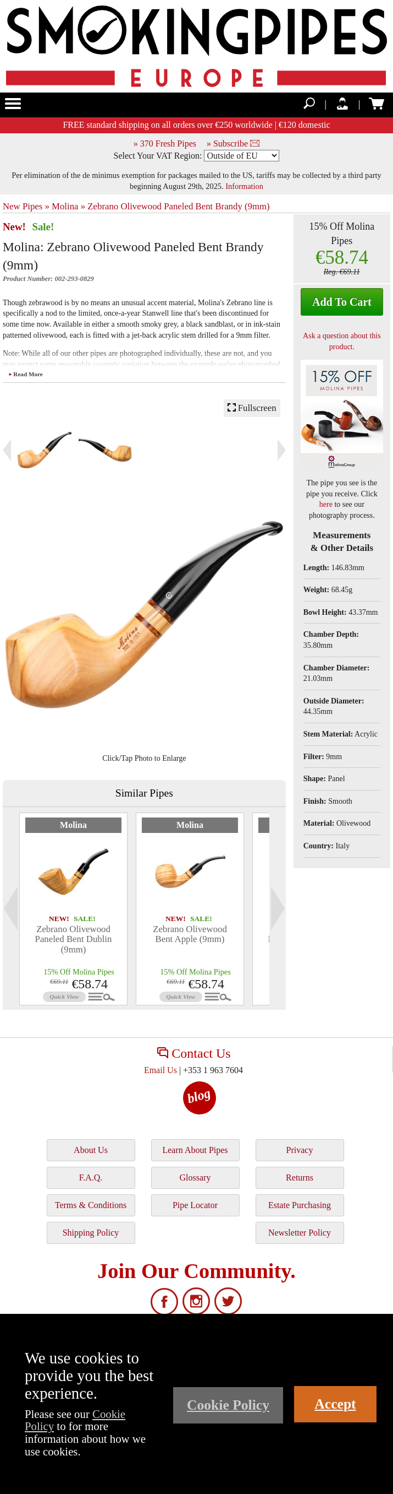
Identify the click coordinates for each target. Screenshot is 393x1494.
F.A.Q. (91, 1177)
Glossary (195, 1177)
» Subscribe (233, 143)
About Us (91, 1150)
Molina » (68, 206)
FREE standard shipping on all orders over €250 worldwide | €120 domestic (196, 124)
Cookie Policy (228, 1405)
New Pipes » (26, 206)
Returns (299, 1177)
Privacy (299, 1150)
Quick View (64, 996)
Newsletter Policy (299, 1232)
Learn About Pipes (195, 1150)
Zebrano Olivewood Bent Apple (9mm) (190, 934)
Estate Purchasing (299, 1205)
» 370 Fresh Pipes (165, 143)
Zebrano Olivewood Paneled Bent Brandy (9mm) (178, 206)
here (326, 504)
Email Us (160, 1070)
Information (244, 186)
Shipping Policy (91, 1232)
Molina (73, 825)
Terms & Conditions (90, 1205)
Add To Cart (342, 302)
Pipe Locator (195, 1205)
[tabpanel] (73, 909)
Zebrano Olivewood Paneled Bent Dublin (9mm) (73, 939)
